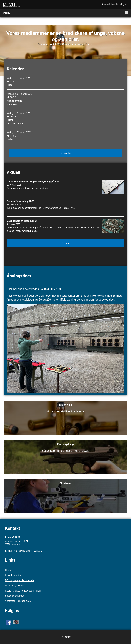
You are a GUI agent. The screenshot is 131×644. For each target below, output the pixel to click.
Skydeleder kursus (14, 595)
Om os (8, 570)
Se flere (66, 243)
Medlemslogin (118, 4)
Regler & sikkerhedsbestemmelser (23, 590)
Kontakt (105, 4)
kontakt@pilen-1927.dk (28, 550)
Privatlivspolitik (13, 575)
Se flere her (65, 153)
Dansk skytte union (15, 585)
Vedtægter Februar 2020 (18, 601)
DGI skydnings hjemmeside (19, 580)
